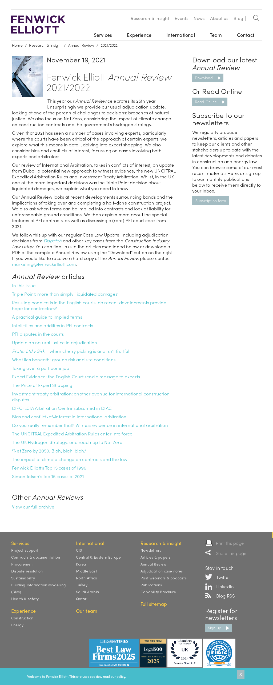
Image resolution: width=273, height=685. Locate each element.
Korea (81, 564)
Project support (24, 550)
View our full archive (33, 506)
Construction (22, 617)
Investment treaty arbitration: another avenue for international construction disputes (91, 396)
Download (204, 77)
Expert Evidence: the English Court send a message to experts (76, 376)
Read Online (206, 101)
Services (103, 34)
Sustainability (23, 577)
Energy (17, 624)
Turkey (81, 584)
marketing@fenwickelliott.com (44, 264)
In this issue (24, 285)
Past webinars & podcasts (163, 577)
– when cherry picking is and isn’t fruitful (70, 351)
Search (256, 17)
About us (219, 18)
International (180, 34)
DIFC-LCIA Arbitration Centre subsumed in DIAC (62, 408)
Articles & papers (155, 557)
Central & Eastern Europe (98, 557)
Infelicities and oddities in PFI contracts (52, 325)
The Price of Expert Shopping (42, 385)
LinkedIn (225, 586)
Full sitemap (153, 603)
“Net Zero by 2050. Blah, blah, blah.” (49, 450)
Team (216, 34)
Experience (139, 34)
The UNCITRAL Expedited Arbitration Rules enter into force (72, 433)
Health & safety (25, 598)
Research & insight (150, 18)
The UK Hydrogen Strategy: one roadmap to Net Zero (67, 442)
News (199, 18)
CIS (79, 550)
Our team (87, 610)
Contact (245, 34)
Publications (151, 584)
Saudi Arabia (87, 591)
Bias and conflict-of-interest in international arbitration (69, 416)
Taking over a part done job (40, 368)
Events (181, 18)
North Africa (86, 577)
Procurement (22, 564)
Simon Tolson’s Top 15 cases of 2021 (48, 476)
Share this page (231, 553)
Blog (238, 18)
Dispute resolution (27, 571)
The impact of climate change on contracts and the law (69, 459)
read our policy (114, 676)
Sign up (214, 627)
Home (17, 45)
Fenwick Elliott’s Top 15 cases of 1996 (49, 467)
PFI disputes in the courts (38, 334)
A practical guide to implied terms (47, 317)
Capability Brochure (158, 591)
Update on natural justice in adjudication (54, 342)
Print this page (230, 543)
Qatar (81, 598)
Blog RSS (225, 595)
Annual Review (81, 45)
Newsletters (150, 550)
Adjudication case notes (161, 571)
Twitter (223, 577)
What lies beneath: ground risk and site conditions (63, 359)
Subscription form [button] (210, 200)
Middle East (86, 571)
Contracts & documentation (35, 557)
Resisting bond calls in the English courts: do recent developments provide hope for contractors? (89, 305)
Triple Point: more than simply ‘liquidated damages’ (65, 294)
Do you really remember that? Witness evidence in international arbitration (90, 425)
